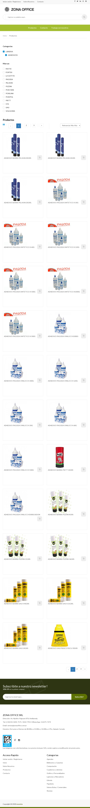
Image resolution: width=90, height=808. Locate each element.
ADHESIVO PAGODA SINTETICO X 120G (63, 247)
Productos (32, 28)
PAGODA (9, 79)
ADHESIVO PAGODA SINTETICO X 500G (19, 292)
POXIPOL (9, 97)
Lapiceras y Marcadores (55, 777)
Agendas (50, 759)
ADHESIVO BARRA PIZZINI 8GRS (60, 515)
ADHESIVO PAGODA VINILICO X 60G (62, 425)
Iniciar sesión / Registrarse (12, 2)
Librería (49, 780)
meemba (19, 804)
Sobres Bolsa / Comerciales (57, 787)
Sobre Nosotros (28, 2)
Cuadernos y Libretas (54, 770)
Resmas (49, 791)
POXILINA (10, 93)
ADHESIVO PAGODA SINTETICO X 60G (19, 247)
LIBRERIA (9, 52)
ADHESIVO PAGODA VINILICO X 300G (19, 381)
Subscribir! (79, 697)
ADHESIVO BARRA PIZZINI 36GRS (61, 559)
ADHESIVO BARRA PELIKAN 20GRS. (18, 203)
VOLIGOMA (10, 111)
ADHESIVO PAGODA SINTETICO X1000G (64, 292)
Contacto (40, 2)
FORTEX (9, 72)
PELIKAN (9, 83)
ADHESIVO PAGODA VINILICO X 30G (18, 425)
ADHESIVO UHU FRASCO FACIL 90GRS (63, 648)
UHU (7, 107)
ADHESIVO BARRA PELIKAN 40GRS (17, 158)
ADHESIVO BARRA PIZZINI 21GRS (17, 559)
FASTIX (8, 69)
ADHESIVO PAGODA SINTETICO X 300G (19, 336)
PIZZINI (9, 86)
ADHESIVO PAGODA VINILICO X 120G (63, 381)
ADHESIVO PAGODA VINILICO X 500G (19, 470)
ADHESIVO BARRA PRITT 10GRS (60, 470)
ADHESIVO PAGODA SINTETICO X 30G (63, 203)
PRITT (8, 100)
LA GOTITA (10, 76)
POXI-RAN (10, 90)
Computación (52, 766)
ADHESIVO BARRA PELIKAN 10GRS (61, 158)
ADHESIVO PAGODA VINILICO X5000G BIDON (22, 515)
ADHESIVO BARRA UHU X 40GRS (16, 604)
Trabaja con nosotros (59, 28)
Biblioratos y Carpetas (55, 763)
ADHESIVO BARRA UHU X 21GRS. (60, 604)
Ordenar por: (55, 124)
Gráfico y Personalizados (56, 773)
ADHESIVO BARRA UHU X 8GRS (16, 648)
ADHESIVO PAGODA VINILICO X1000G (63, 336)
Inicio (5, 36)
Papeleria (50, 784)
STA (7, 104)
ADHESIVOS (13, 55)
